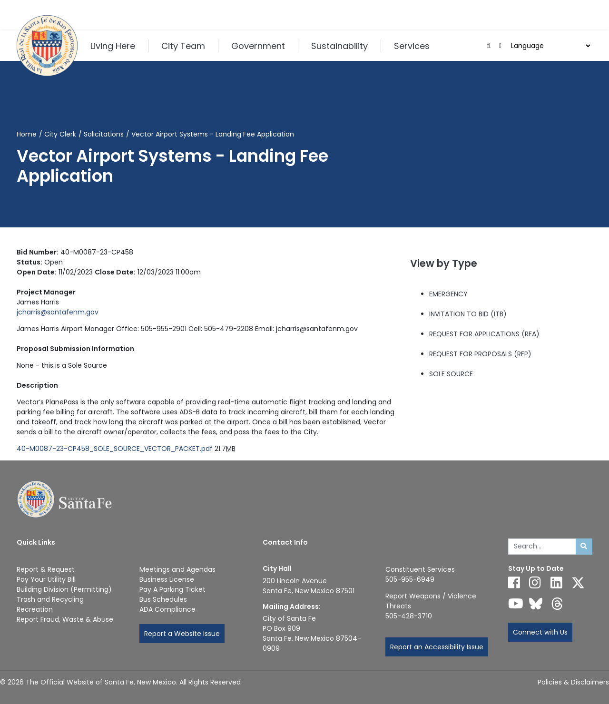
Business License (166, 579)
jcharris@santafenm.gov (57, 312)
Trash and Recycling (50, 599)
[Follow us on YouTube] (515, 603)
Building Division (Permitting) (64, 589)
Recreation (35, 609)
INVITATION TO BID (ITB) (468, 314)
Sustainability (339, 46)
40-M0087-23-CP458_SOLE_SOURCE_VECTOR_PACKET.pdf (115, 448)
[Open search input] (489, 46)
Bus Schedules (163, 599)
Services (412, 46)
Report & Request (46, 569)
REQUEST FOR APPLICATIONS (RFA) (484, 334)
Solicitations (104, 134)
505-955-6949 (409, 579)
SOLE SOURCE (451, 374)
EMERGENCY (448, 294)
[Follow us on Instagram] (535, 582)
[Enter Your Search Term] (542, 546)
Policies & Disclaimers (573, 682)
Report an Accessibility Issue (436, 647)
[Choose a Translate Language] (549, 46)
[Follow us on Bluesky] (535, 603)
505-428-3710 (408, 616)
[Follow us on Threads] (557, 603)
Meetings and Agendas (177, 569)
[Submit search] (584, 546)
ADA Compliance (167, 609)
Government (258, 46)
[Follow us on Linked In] (556, 582)
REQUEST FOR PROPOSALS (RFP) (480, 354)
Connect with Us (540, 632)
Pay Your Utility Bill (46, 579)
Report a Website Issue (182, 633)
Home (27, 134)
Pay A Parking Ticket (172, 589)
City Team (183, 46)
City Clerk (60, 134)
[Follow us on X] (578, 582)
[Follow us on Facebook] (514, 582)
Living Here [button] (112, 46)
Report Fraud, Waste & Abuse (65, 619)
